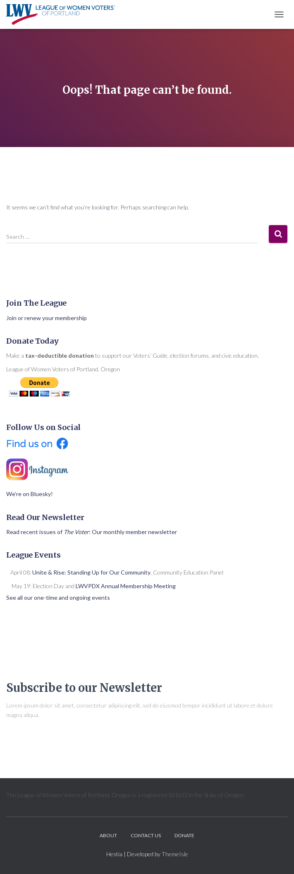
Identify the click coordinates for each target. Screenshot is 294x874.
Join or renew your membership (46, 317)
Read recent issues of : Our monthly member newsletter (91, 531)
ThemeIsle (175, 853)
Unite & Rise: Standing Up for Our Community (91, 572)
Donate (184, 835)
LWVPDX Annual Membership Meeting (126, 585)
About (108, 835)
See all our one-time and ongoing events (58, 597)
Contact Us (146, 835)
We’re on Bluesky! (29, 493)
